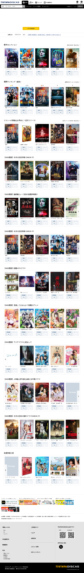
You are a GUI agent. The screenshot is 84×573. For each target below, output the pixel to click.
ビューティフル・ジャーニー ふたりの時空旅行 (46, 181)
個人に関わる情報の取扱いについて (50, 516)
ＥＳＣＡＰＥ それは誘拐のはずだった (44, 292)
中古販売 (5, 557)
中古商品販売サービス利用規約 (34, 516)
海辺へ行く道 (39, 477)
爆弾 (37, 107)
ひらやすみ (7, 292)
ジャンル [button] (28, 6)
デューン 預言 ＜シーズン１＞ (58, 440)
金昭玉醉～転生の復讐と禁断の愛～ (44, 403)
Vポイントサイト (35, 552)
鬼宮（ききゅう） (55, 366)
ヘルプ (75, 6)
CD (32, 2)
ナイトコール (69, 218)
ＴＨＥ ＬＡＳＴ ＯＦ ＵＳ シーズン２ (45, 440)
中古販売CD (49, 2)
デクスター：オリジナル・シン (27, 440)
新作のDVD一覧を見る (73, 45)
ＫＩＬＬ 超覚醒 (55, 69)
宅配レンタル (6, 553)
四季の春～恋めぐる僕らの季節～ (43, 366)
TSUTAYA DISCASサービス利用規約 (19, 516)
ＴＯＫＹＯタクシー (70, 144)
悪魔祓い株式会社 (55, 181)
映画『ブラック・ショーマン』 (12, 107)
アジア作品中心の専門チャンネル (8, 505)
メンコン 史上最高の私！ (72, 366)
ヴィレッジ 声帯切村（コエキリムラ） (44, 69)
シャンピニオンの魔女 (56, 329)
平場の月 (68, 255)
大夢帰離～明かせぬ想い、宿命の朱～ (29, 403)
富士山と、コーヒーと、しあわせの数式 (60, 477)
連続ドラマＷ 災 (55, 292)
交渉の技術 (23, 366)
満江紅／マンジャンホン (26, 218)
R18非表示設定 (6, 558)
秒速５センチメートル (56, 107)
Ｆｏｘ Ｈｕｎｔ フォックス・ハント (14, 218)
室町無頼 (53, 144)
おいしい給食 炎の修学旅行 (27, 69)
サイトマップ (19, 518)
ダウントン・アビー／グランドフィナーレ (14, 440)
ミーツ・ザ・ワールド (10, 477)
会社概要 (3, 516)
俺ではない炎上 (24, 107)
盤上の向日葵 (69, 107)
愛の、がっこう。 (24, 292)
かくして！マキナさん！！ (11, 329)
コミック (40, 2)
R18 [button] (80, 6)
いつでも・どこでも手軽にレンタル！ (9, 498)
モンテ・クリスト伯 (25, 181)
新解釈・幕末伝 (24, 144)
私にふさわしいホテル (25, 477)
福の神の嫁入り (8, 403)
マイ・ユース (8, 366)
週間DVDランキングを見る (72, 82)
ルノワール (68, 477)
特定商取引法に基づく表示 (64, 516)
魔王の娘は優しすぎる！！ (72, 329)
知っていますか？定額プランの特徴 (44, 498)
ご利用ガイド (70, 6)
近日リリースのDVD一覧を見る (71, 120)
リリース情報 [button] (36, 6)
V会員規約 (8, 516)
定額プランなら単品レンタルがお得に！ (64, 498)
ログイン (81, 3)
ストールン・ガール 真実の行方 (73, 69)
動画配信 (4, 545)
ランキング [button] (45, 6)
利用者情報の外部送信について (8, 518)
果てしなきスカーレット (41, 144)
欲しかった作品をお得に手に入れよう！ (27, 498)
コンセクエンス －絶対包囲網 (12, 69)
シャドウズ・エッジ (9, 181)
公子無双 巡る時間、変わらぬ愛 (58, 403)
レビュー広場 (34, 546)
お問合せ (33, 538)
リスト (77, 3)
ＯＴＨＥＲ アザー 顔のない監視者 (59, 218)
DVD (26, 2)
